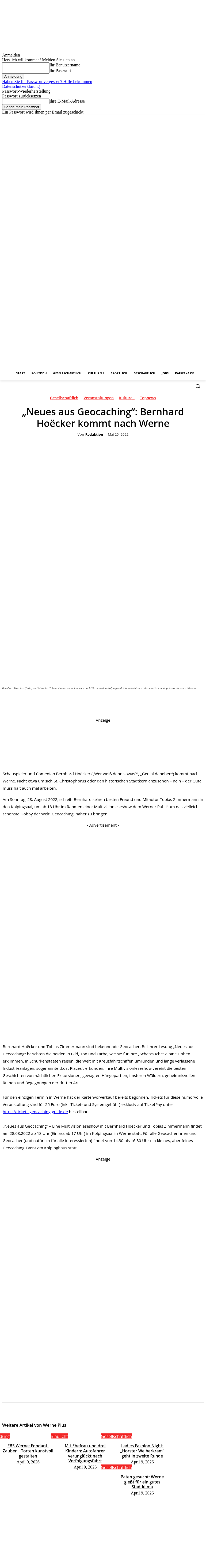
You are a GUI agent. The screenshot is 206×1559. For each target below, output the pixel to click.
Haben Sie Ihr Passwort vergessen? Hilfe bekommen (47, 81)
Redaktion (94, 434)
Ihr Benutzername (64, 65)
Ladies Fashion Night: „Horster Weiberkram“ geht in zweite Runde (142, 1449)
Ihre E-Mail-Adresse (67, 101)
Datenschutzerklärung (21, 86)
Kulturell (126, 399)
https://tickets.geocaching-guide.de (35, 1111)
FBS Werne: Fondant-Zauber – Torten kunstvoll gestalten (28, 1447)
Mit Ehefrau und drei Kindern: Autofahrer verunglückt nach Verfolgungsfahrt (85, 1449)
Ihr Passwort (60, 70)
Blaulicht (59, 1436)
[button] (197, 386)
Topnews (148, 399)
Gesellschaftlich (64, 399)
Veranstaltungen (98, 399)
